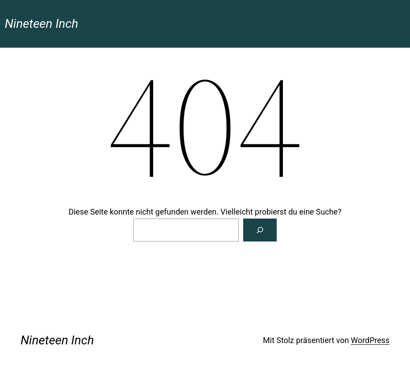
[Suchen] (260, 230)
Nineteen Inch (41, 23)
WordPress (370, 340)
